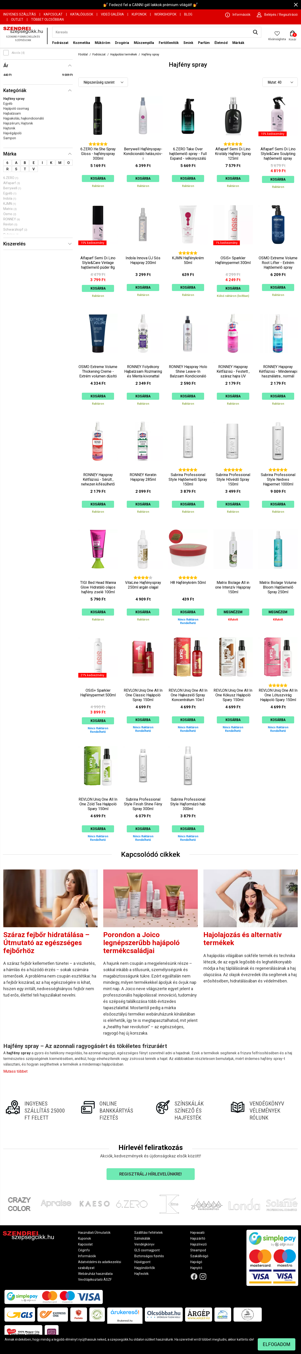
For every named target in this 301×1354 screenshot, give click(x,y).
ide (251, 1339)
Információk (87, 1256)
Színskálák (142, 1238)
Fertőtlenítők (169, 43)
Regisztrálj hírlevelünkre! (150, 1174)
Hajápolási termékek (123, 54)
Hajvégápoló (12, 133)
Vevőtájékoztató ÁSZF (95, 1279)
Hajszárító (197, 1238)
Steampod (198, 1250)
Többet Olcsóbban (47, 19)
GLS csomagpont (147, 1250)
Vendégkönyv (144, 1244)
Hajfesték (141, 1274)
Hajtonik (9, 128)
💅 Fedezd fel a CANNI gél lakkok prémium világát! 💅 (150, 4)
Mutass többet (15, 1071)
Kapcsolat (53, 14)
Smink (188, 43)
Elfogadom (276, 1344)
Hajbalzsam (12, 113)
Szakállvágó (199, 1256)
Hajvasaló (197, 1232)
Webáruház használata (95, 1274)
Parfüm (204, 43)
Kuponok (139, 14)
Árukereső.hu (124, 1320)
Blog (188, 14)
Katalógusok (81, 14)
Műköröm (102, 43)
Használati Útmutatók (94, 1232)
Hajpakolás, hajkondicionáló (23, 118)
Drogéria (122, 43)
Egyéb (7, 103)
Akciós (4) (18, 52)
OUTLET (17, 19)
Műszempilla (144, 43)
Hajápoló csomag (16, 108)
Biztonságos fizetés (149, 1256)
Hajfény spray (13, 99)
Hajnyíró (196, 1268)
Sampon (9, 138)
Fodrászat (60, 43)
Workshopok (165, 14)
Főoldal (83, 54)
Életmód (221, 43)
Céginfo (84, 1250)
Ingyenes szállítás (19, 14)
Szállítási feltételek (148, 1232)
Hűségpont (142, 1262)
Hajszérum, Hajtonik (18, 123)
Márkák (238, 43)
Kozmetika (81, 43)
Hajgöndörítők (144, 1268)
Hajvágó (196, 1262)
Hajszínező (198, 1244)
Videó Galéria (112, 14)
